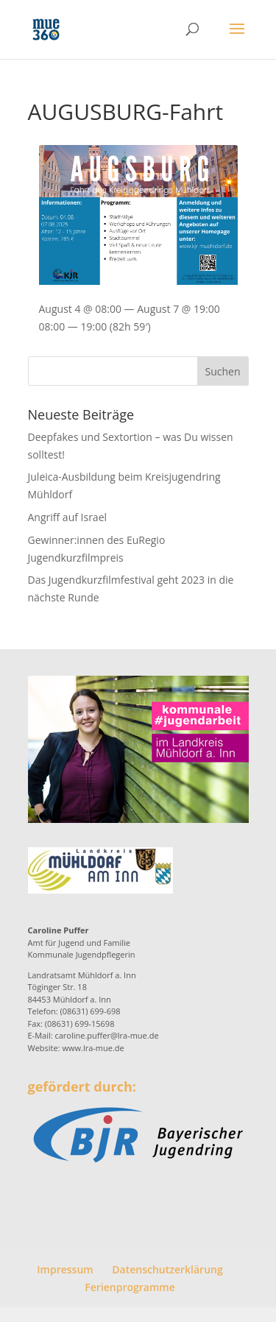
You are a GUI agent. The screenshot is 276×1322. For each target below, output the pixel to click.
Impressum (65, 1269)
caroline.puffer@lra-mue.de (106, 1035)
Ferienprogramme (129, 1287)
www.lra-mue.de (93, 1047)
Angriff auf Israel (67, 517)
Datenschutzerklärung (167, 1269)
